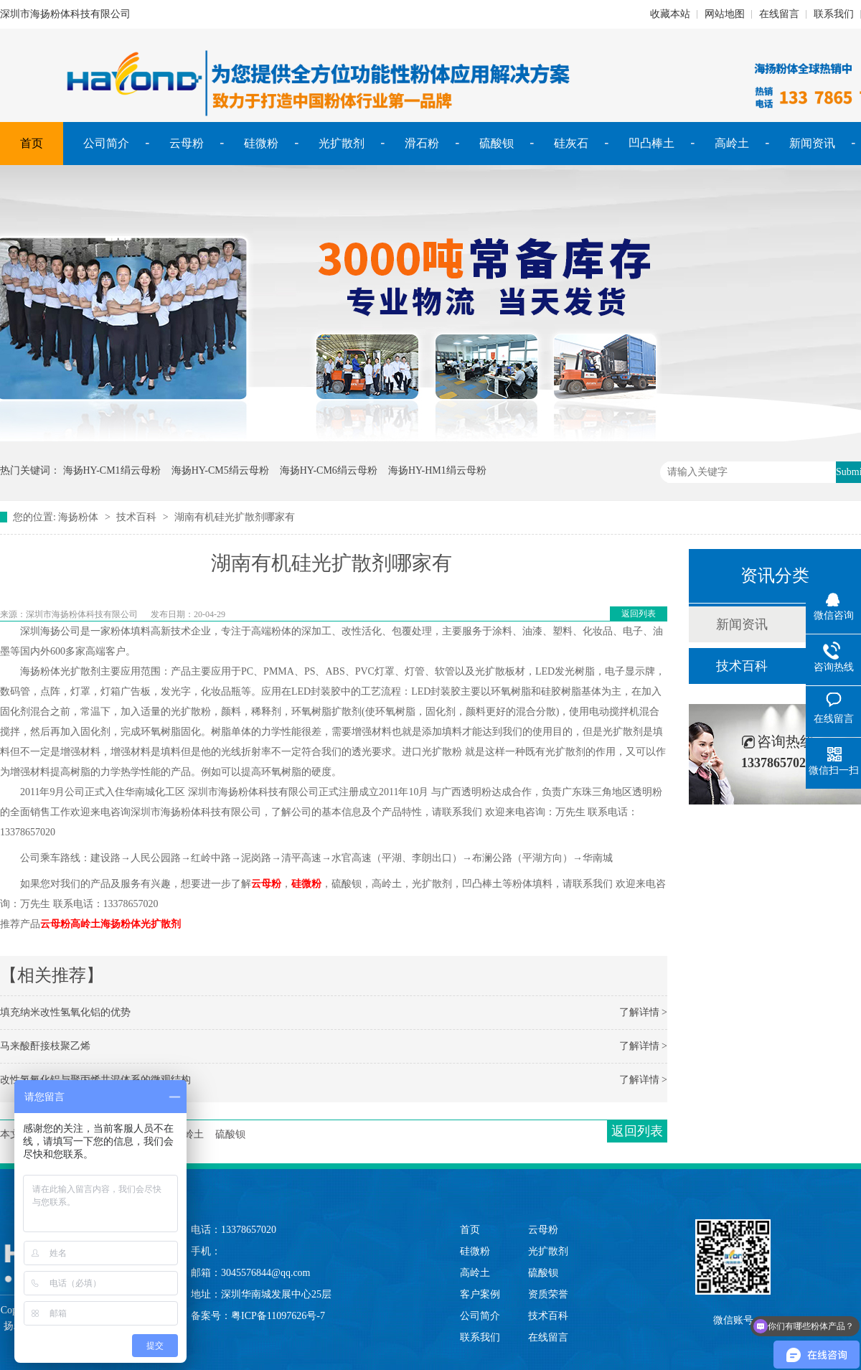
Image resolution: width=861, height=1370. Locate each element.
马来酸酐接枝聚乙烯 (45, 1046)
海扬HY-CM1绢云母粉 (112, 470)
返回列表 (638, 614)
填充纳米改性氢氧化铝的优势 (65, 1012)
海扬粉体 (78, 517)
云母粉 (186, 143)
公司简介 (106, 143)
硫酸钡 (496, 143)
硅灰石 (571, 143)
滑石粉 (422, 143)
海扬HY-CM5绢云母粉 (220, 470)
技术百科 (136, 517)
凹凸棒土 (651, 143)
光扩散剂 (341, 143)
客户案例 (480, 1294)
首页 (31, 143)
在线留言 (779, 14)
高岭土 (732, 143)
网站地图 (725, 14)
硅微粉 (261, 143)
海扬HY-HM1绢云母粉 (437, 470)
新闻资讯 (812, 143)
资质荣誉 (548, 1294)
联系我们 (834, 14)
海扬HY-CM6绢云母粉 (328, 470)
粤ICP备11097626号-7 (278, 1315)
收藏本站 (670, 14)
